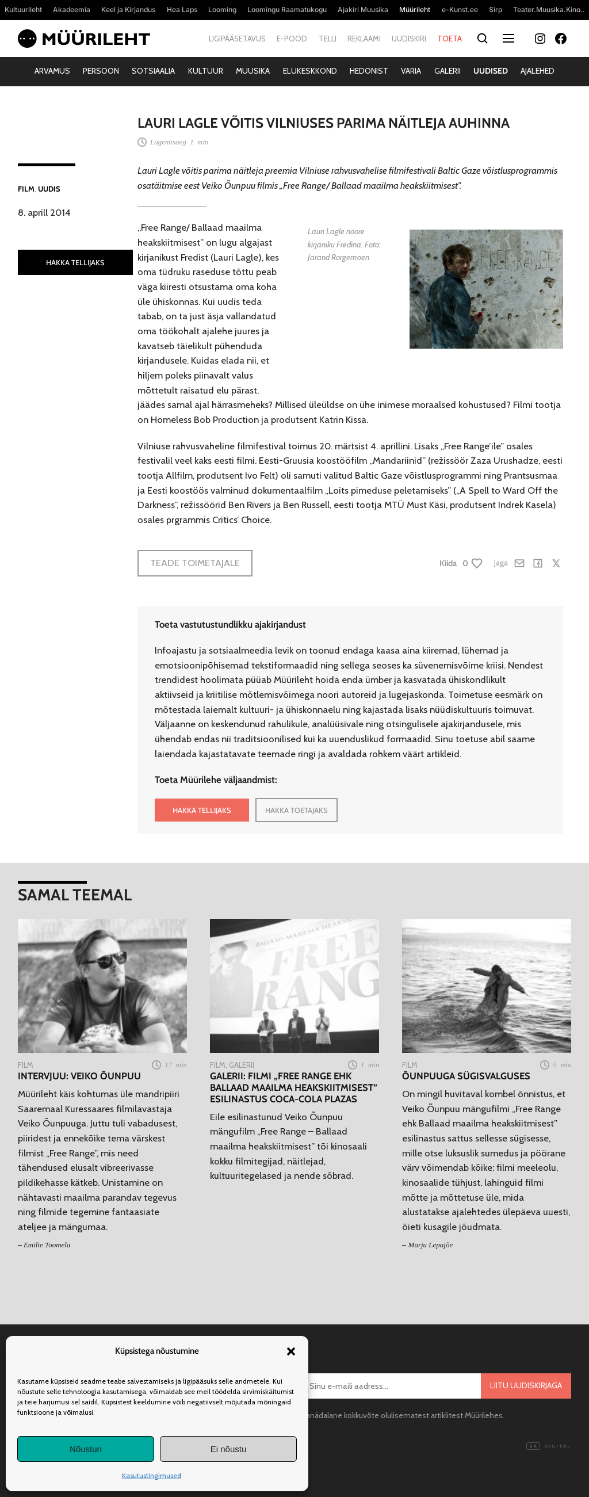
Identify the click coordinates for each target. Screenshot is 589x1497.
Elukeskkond (310, 71)
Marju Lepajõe (430, 1244)
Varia (411, 71)
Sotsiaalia (153, 71)
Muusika (253, 71)
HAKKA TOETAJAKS (296, 810)
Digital (548, 1446)
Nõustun (86, 1449)
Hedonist (369, 71)
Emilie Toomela (47, 1244)
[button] (291, 1351)
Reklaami (364, 38)
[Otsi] (482, 38)
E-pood (292, 38)
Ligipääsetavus (237, 38)
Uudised (490, 71)
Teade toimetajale (195, 562)
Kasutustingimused (151, 1475)
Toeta (449, 38)
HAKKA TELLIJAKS (75, 262)
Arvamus (52, 71)
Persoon (101, 71)
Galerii (447, 71)
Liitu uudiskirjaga (526, 1385)
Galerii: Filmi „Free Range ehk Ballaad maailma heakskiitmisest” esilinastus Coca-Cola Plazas (293, 1088)
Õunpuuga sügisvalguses (466, 1076)
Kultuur (205, 71)
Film (26, 188)
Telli (327, 38)
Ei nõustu (229, 1449)
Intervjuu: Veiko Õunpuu (79, 1076)
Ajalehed (537, 71)
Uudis (49, 188)
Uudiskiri (409, 38)
